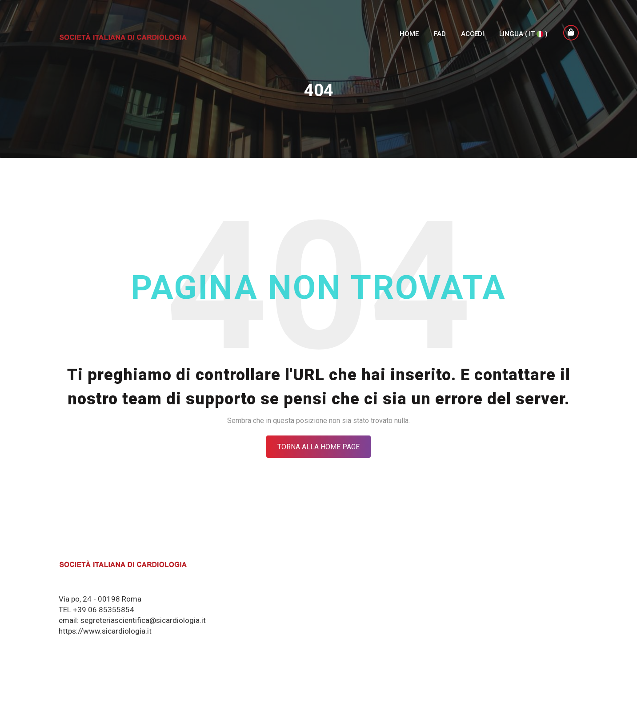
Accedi (472, 34)
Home (409, 34)
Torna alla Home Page (318, 447)
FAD (440, 34)
